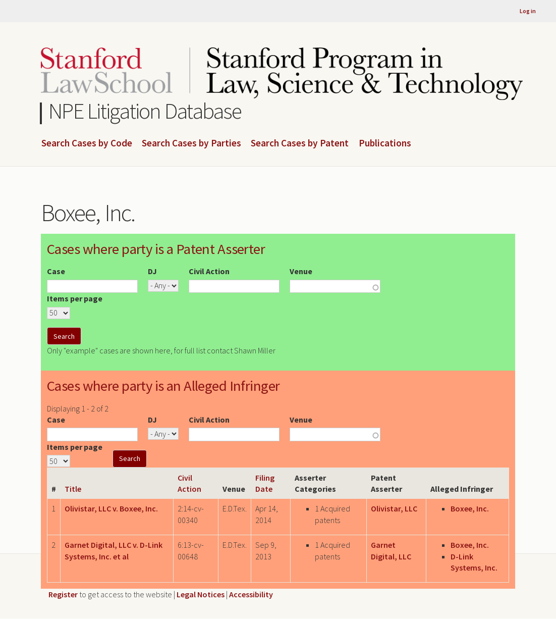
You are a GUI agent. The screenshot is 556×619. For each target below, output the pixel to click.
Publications (385, 143)
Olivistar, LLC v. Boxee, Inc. (111, 508)
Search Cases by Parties (191, 143)
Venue (301, 271)
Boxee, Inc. (470, 508)
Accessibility (251, 594)
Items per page (74, 298)
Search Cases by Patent (300, 143)
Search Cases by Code (86, 143)
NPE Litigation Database (145, 111)
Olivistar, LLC (394, 508)
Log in (528, 11)
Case (56, 271)
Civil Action (209, 271)
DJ (152, 271)
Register (63, 594)
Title (73, 489)
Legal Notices (201, 594)
